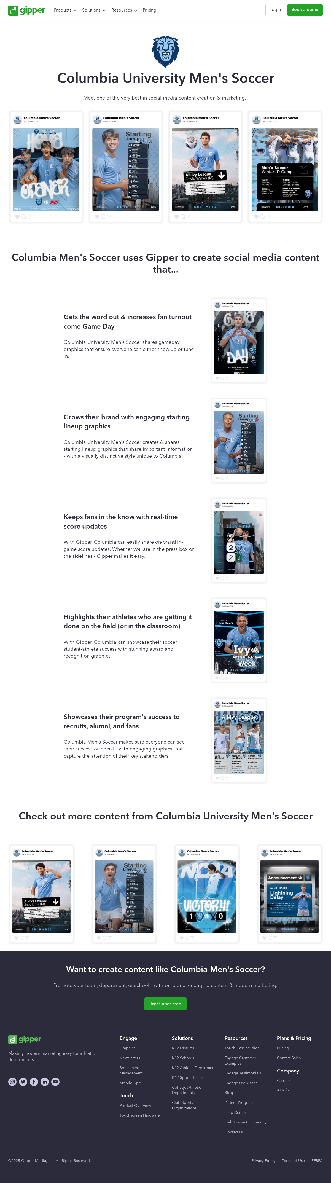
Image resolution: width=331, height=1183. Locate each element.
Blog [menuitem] (229, 1093)
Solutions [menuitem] (91, 10)
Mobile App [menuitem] (130, 1083)
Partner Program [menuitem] (239, 1103)
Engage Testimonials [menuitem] (243, 1073)
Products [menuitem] (62, 10)
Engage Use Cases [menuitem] (241, 1083)
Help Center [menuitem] (235, 1113)
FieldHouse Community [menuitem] (246, 1122)
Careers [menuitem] (283, 1081)
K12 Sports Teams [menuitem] (187, 1078)
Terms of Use (293, 1161)
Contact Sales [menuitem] (289, 1058)
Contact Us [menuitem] (234, 1132)
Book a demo (305, 10)
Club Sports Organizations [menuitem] (184, 1105)
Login (275, 10)
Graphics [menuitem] (127, 1048)
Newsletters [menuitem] (130, 1058)
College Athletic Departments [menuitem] (186, 1090)
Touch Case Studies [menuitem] (242, 1048)
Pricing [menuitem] (149, 10)
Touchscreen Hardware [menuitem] (140, 1115)
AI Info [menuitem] (283, 1090)
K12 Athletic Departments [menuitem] (194, 1068)
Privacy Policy (263, 1161)
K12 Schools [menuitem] (183, 1058)
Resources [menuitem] (121, 10)
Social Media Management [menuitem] (131, 1070)
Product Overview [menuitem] (135, 1106)
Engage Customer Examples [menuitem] (240, 1061)
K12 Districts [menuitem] (183, 1048)
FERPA (317, 1161)
